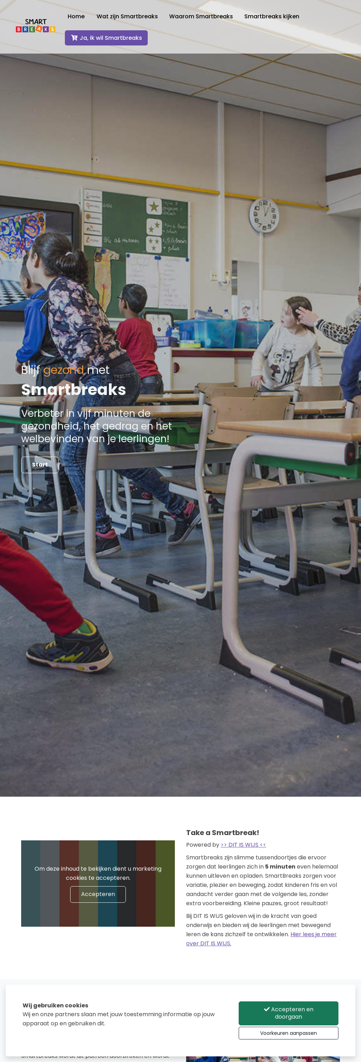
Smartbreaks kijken (280, 19)
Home (84, 19)
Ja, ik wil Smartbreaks (115, 40)
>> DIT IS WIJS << (243, 845)
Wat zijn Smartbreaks (135, 19)
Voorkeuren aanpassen (288, 1033)
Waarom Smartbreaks (209, 19)
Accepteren (98, 894)
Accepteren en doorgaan (288, 1013)
